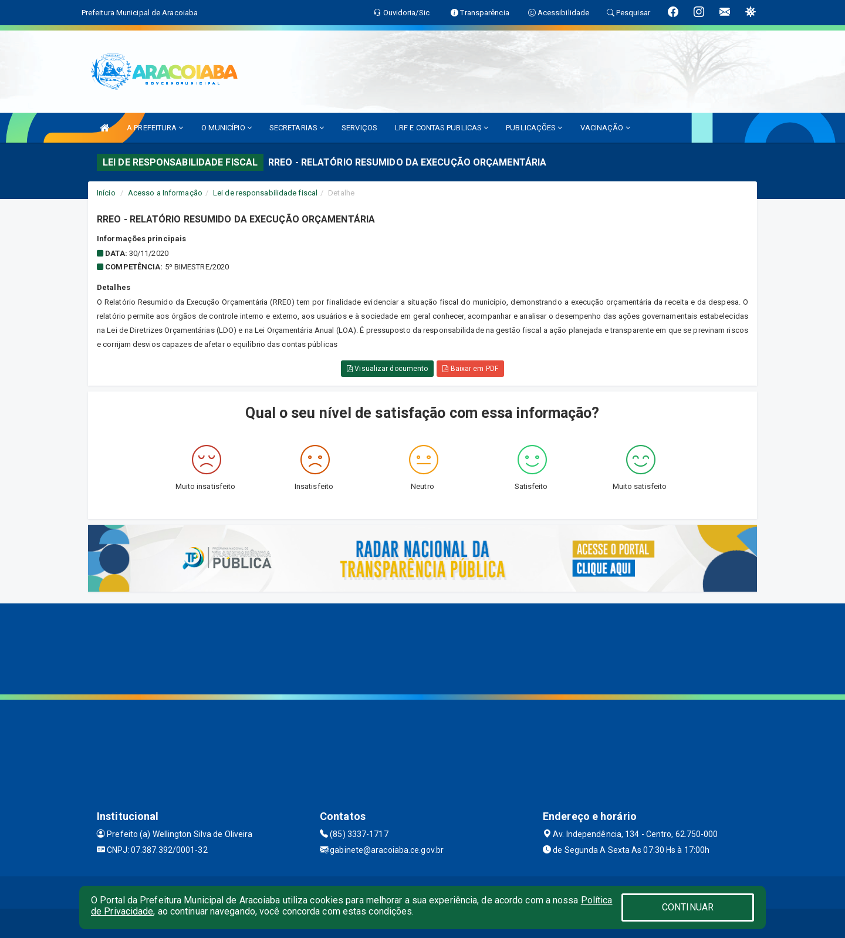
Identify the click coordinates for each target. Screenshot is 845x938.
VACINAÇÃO (605, 127)
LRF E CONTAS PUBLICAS (441, 127)
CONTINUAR (688, 907)
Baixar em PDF (470, 369)
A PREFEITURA (155, 127)
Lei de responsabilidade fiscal (265, 192)
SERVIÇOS (359, 127)
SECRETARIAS (296, 127)
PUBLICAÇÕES (534, 127)
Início (106, 192)
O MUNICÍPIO (226, 127)
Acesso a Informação (165, 192)
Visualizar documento (387, 369)
